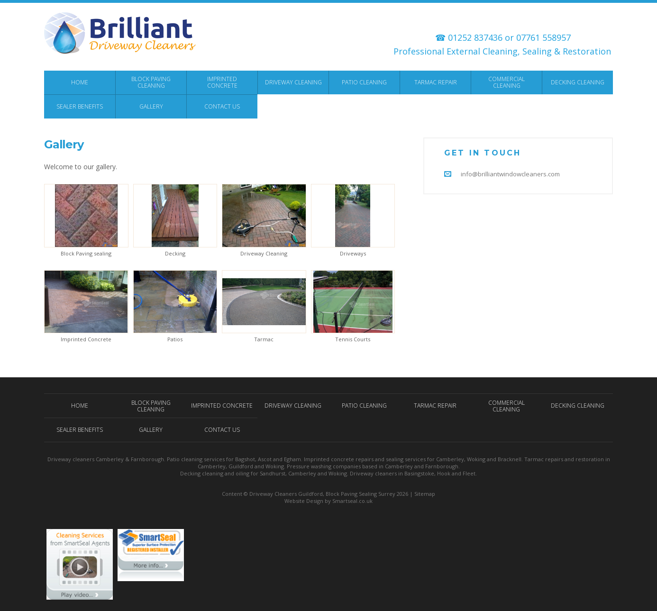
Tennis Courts (352, 339)
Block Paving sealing (86, 253)
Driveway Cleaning (263, 253)
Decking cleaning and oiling (214, 473)
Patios (174, 339)
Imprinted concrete (329, 459)
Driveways (353, 253)
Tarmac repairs (543, 459)
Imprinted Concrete (86, 339)
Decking (175, 253)
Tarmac (264, 339)
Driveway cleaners (70, 459)
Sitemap (424, 493)
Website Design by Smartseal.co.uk (328, 500)
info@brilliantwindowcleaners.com (510, 174)
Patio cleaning (184, 459)
